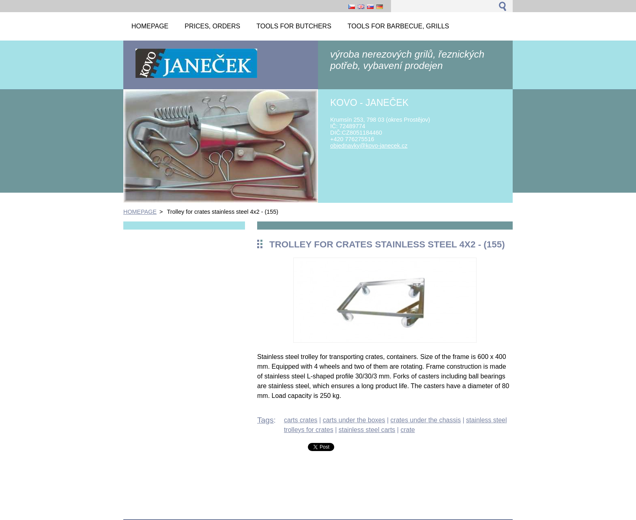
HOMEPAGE (140, 211)
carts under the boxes (354, 420)
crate (407, 429)
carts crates (301, 420)
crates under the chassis (426, 420)
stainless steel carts (367, 429)
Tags (265, 420)
